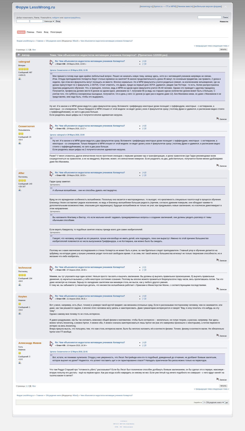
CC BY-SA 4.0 (123, 421)
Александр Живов (30, 342)
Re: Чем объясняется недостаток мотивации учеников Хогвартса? (90, 61)
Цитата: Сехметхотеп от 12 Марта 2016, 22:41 (69, 352)
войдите (55, 18)
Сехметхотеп (27, 126)
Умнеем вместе (185, 6)
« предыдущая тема (203, 46)
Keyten (23, 296)
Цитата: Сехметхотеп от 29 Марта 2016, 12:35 (69, 70)
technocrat (25, 267)
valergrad (24, 61)
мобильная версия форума (208, 6)
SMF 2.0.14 (116, 423)
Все (34, 50)
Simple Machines (130, 423)
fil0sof (75, 41)
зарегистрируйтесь (72, 18)
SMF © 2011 (123, 423)
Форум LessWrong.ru (35, 7)
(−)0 (144, 64)
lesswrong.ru (146, 6)
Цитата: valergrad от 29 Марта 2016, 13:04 (67, 135)
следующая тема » (220, 46)
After (21, 173)
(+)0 (144, 61)
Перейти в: (198, 402)
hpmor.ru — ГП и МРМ (165, 6)
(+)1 (144, 267)
